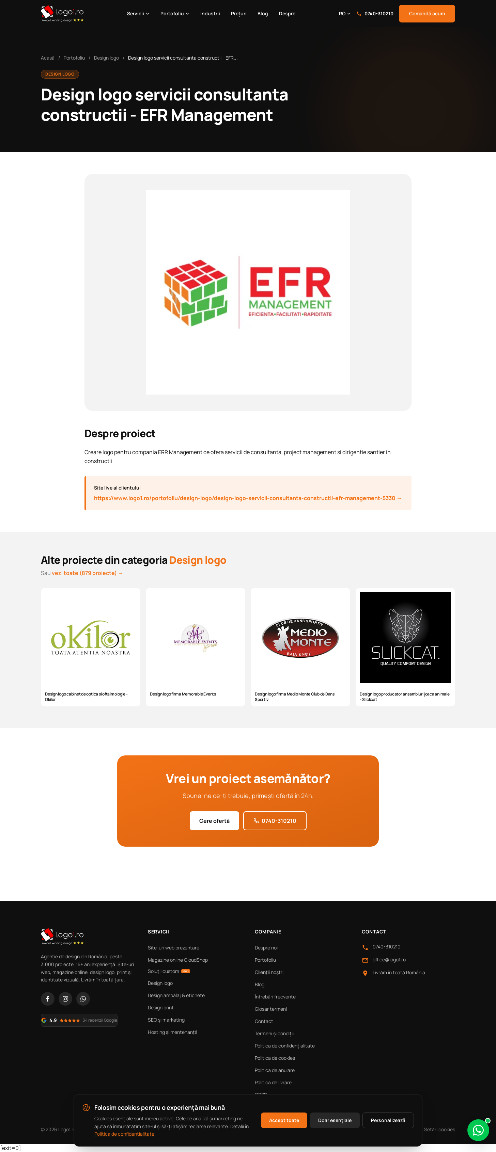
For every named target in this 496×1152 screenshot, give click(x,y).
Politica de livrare (273, 1082)
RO (345, 13)
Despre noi (266, 947)
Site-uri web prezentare (173, 947)
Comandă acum (427, 13)
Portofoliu (174, 13)
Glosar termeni (271, 1009)
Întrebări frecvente (275, 996)
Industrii (210, 13)
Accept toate (284, 1120)
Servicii (138, 13)
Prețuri (239, 13)
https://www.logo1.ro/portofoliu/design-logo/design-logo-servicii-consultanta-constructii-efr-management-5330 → (248, 498)
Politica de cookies (275, 1058)
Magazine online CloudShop (178, 960)
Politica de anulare (275, 1070)
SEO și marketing (166, 1020)
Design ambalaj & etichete (176, 995)
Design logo (106, 57)
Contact (264, 1021)
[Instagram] (65, 999)
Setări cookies (439, 1129)
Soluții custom (169, 971)
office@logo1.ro (389, 959)
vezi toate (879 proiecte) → (87, 573)
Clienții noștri (269, 972)
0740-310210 (374, 13)
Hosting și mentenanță (173, 1032)
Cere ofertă (214, 821)
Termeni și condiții (274, 1033)
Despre (287, 13)
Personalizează (388, 1120)
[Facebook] (48, 999)
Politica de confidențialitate (285, 1045)
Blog (263, 13)
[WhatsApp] (83, 999)
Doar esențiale (335, 1120)
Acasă (48, 57)
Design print (161, 1007)
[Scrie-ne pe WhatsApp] (478, 1130)
